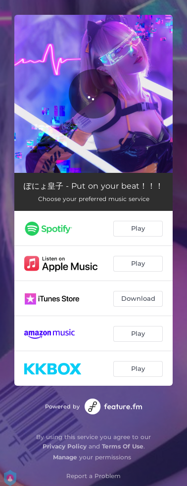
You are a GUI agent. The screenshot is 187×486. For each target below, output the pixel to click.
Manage (65, 457)
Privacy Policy (65, 446)
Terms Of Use (122, 446)
